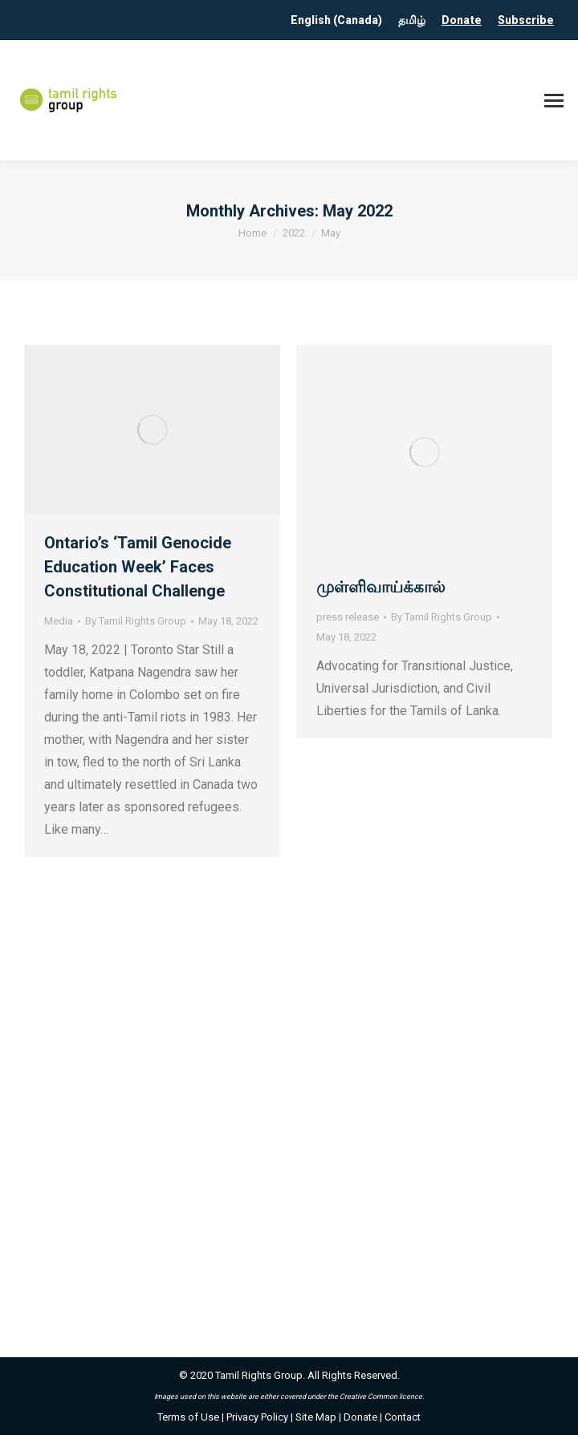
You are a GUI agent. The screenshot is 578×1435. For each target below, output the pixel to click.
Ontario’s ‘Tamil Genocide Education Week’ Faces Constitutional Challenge (137, 566)
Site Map (315, 1417)
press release (347, 617)
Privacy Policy (257, 1417)
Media (58, 621)
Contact (403, 1417)
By (135, 621)
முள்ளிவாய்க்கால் (381, 586)
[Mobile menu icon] (554, 100)
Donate (462, 20)
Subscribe (526, 20)
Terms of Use (188, 1417)
